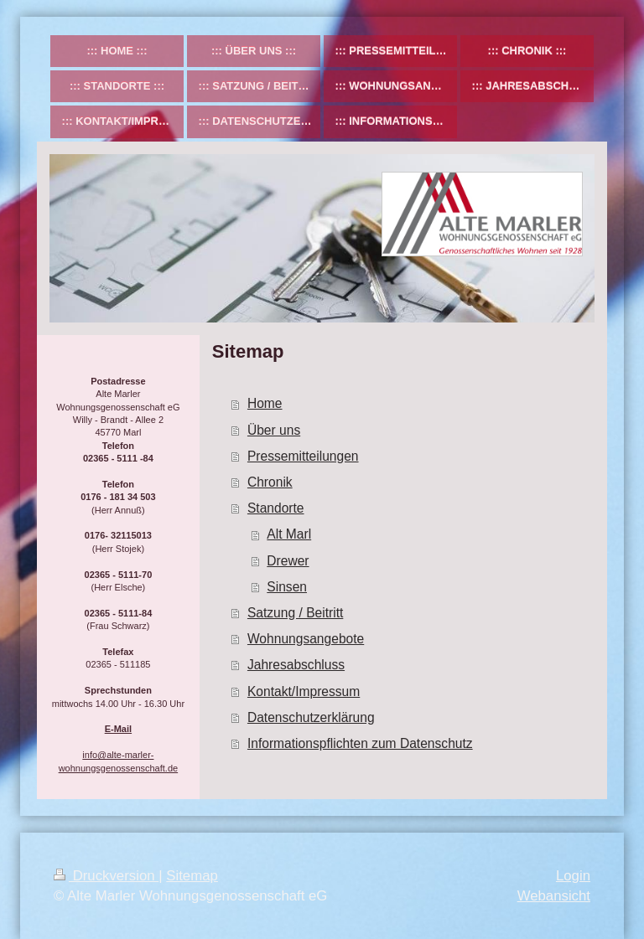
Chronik (270, 482)
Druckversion (106, 876)
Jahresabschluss (296, 665)
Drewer (288, 561)
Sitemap (192, 876)
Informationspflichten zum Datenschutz (360, 743)
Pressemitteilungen (303, 456)
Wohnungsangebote (305, 639)
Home (265, 403)
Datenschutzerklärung (311, 717)
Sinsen (287, 587)
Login (573, 876)
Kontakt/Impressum (303, 691)
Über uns (273, 430)
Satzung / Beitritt (295, 613)
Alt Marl (289, 534)
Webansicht (553, 896)
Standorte (275, 508)
